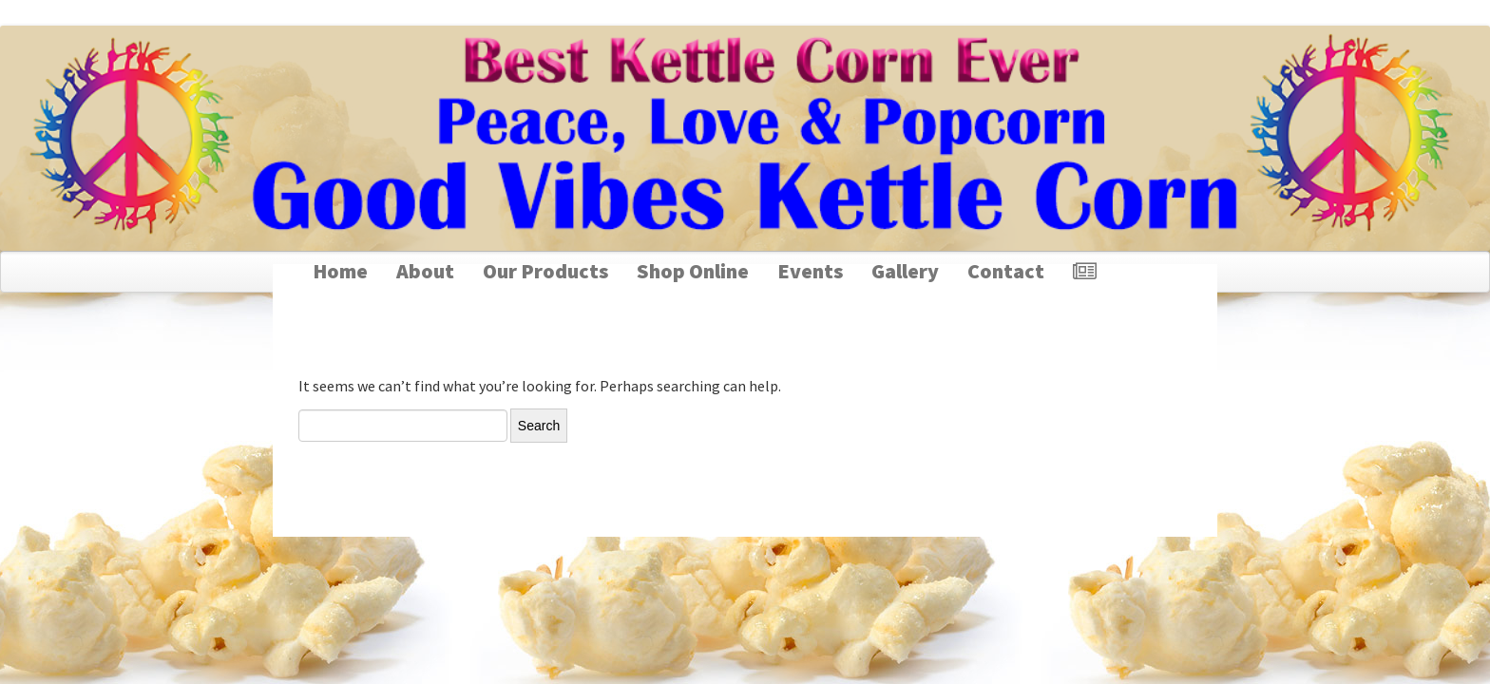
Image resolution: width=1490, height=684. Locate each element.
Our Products (545, 270)
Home (340, 270)
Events (810, 270)
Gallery (905, 270)
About (425, 270)
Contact (1005, 270)
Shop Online (693, 270)
